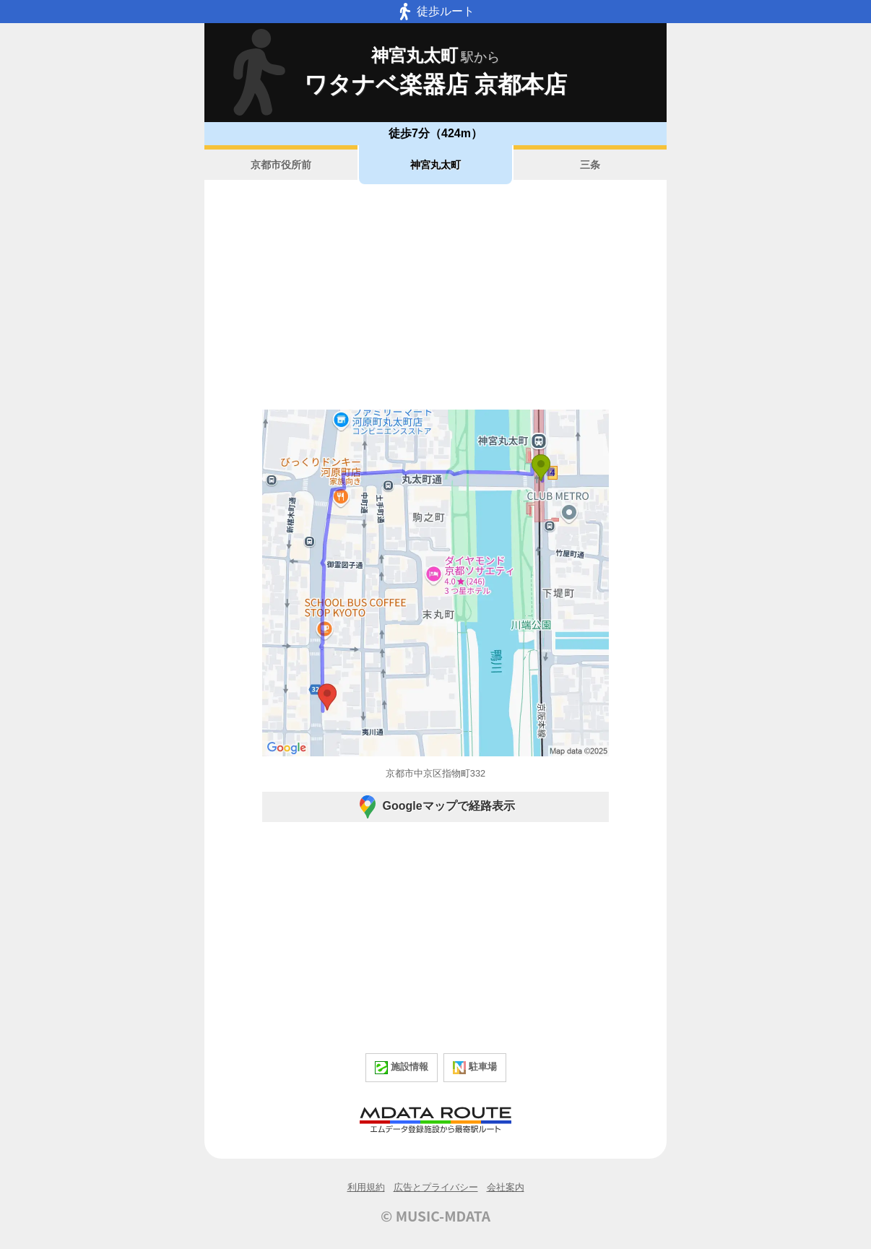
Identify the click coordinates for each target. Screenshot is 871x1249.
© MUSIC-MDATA (435, 1216)
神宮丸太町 (435, 164)
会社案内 (505, 1187)
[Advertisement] (435, 297)
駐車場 (475, 1067)
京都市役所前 (281, 164)
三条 (590, 164)
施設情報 (401, 1067)
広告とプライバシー (436, 1187)
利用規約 (366, 1187)
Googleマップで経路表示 (435, 806)
